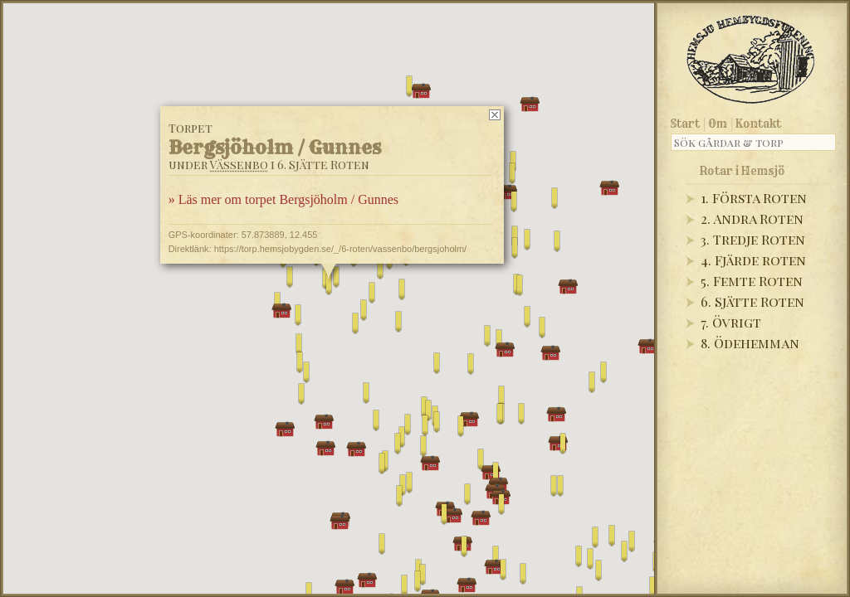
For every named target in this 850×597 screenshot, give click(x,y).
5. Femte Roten (752, 280)
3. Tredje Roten (753, 239)
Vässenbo (239, 164)
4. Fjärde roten (753, 260)
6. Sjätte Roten (752, 301)
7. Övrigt (731, 322)
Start (685, 123)
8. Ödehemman (750, 343)
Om (717, 123)
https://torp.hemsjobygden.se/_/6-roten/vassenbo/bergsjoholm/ (340, 249)
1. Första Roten (754, 197)
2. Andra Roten (752, 218)
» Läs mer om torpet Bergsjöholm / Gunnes (283, 199)
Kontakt (758, 123)
